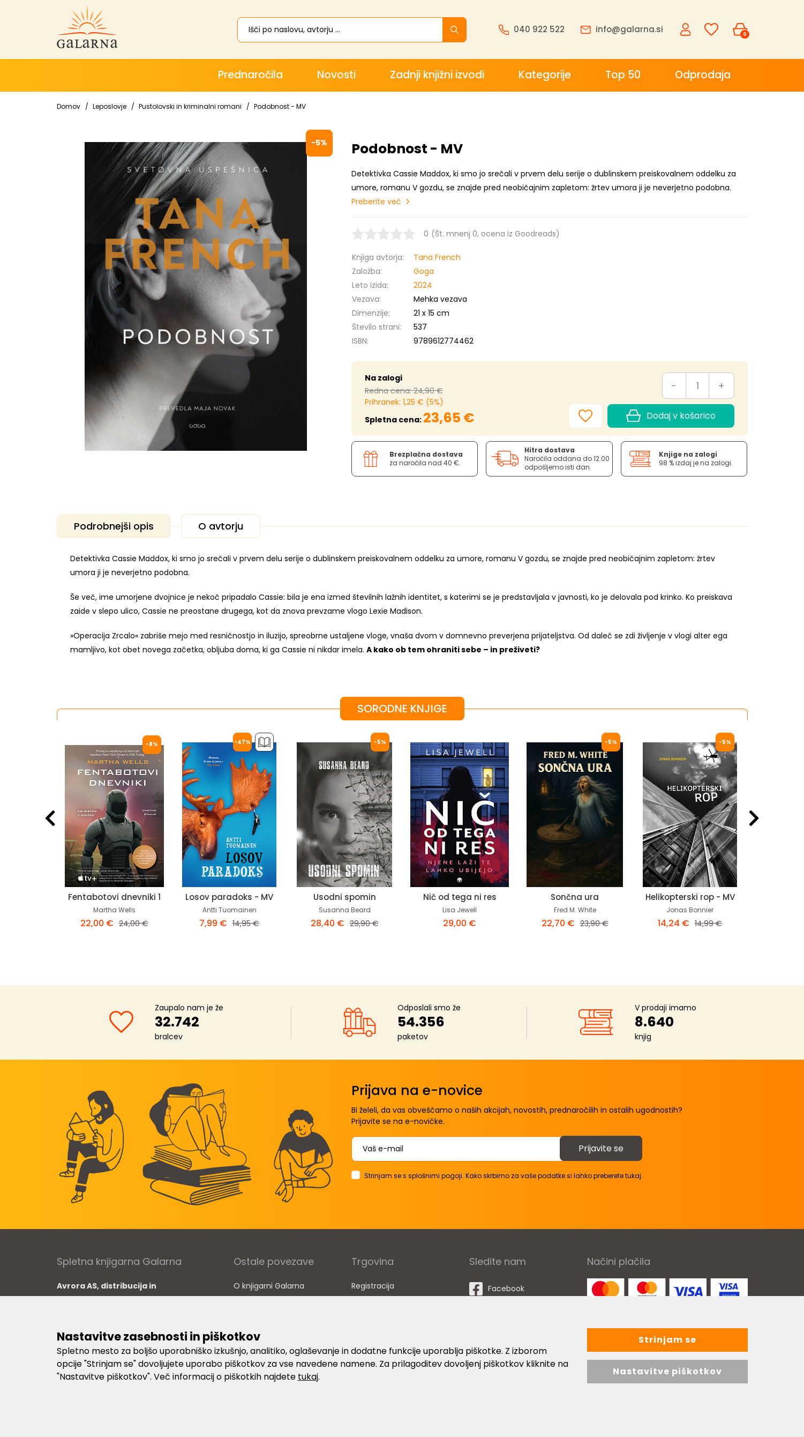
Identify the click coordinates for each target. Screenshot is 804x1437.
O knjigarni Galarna (269, 1285)
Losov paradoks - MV (229, 897)
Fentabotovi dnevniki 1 (114, 897)
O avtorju (220, 526)
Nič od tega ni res (460, 897)
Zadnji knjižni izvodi (437, 75)
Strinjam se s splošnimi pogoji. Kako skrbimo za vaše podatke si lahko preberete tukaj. (503, 1175)
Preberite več (376, 201)
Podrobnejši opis (114, 526)
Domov (68, 106)
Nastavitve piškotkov (667, 1371)
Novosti (336, 75)
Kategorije (545, 75)
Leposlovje (109, 106)
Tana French (437, 257)
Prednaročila (250, 75)
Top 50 (623, 75)
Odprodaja (703, 75)
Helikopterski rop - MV (690, 897)
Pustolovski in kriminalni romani (190, 106)
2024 (423, 285)
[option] (114, 844)
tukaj (308, 1377)
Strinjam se (667, 1340)
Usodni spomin (344, 897)
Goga (424, 271)
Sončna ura (575, 897)
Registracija (372, 1285)
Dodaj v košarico (670, 415)
